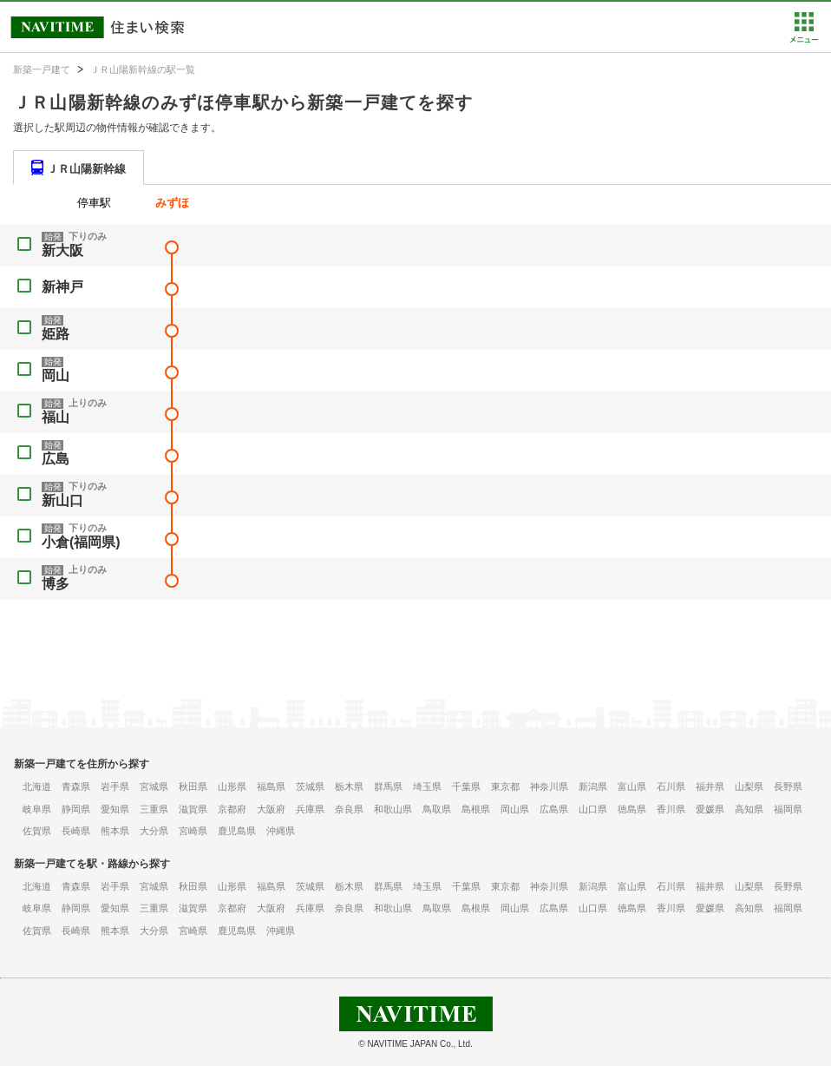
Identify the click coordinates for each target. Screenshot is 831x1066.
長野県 (788, 786)
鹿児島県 (237, 831)
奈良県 (349, 809)
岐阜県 (37, 809)
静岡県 (76, 809)
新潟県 (593, 786)
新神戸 (62, 287)
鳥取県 (436, 809)
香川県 (671, 809)
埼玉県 (427, 786)
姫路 (55, 333)
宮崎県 (193, 831)
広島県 (554, 809)
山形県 (232, 786)
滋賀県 (193, 809)
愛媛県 (710, 809)
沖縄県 (280, 831)
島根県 (475, 809)
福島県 (271, 786)
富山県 (632, 786)
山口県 (593, 809)
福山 (55, 417)
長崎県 (76, 831)
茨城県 (310, 786)
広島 (55, 458)
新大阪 (62, 250)
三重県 (154, 809)
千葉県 (466, 786)
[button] (803, 39)
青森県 (76, 786)
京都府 (232, 809)
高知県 (749, 809)
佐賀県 (37, 831)
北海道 (37, 786)
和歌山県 (393, 809)
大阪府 (271, 809)
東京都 (505, 786)
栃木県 (349, 786)
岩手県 (115, 786)
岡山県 (515, 809)
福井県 (710, 786)
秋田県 (193, 786)
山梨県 (749, 786)
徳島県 (632, 809)
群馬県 (388, 786)
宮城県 (154, 786)
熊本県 (115, 831)
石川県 (671, 786)
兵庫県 (310, 809)
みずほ (172, 202)
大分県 (154, 831)
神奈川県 (549, 786)
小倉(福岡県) (81, 542)
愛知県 (115, 809)
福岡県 (788, 809)
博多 (55, 583)
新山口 (62, 500)
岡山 (55, 375)
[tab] (78, 167)
